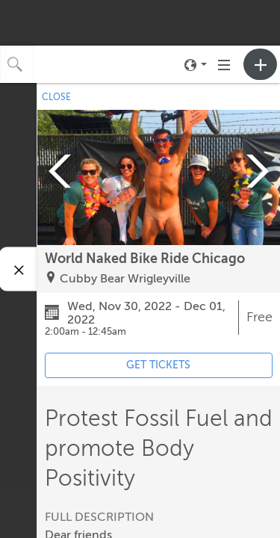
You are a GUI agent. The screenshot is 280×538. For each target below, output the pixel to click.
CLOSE (56, 97)
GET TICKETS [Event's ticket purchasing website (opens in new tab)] (158, 365)
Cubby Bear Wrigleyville (125, 278)
